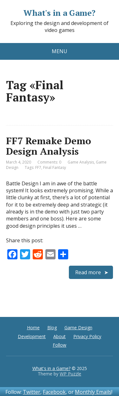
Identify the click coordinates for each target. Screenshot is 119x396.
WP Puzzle (70, 374)
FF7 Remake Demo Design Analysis (48, 146)
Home (33, 328)
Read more (88, 272)
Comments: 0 (49, 162)
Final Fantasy (54, 167)
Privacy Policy (87, 336)
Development (32, 336)
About (59, 336)
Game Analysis (81, 162)
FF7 (38, 167)
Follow (59, 345)
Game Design (78, 328)
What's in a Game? (59, 12)
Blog (52, 328)
